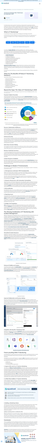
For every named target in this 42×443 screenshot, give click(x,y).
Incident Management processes (17, 219)
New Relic (11, 332)
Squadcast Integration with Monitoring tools (21, 350)
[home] (5, 3)
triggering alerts (31, 234)
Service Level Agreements (20, 198)
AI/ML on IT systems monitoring (15, 367)
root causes (34, 266)
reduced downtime (33, 221)
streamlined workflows (28, 218)
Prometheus (19, 331)
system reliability (7, 100)
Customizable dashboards (8, 270)
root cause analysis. (30, 334)
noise (13, 178)
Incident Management (10, 54)
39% (23, 358)
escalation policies (7, 237)
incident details (18, 266)
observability (33, 380)
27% (5, 205)
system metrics (7, 99)
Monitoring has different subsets (10, 65)
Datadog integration (18, 333)
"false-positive (9, 209)
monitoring (10, 206)
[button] (40, 4)
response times (20, 99)
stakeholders (27, 191)
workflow (9, 185)
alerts (18, 177)
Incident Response (30, 160)
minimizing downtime (28, 96)
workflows (33, 130)
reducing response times (8, 220)
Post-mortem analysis (23, 300)
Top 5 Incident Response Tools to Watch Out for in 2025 (18, 226)
